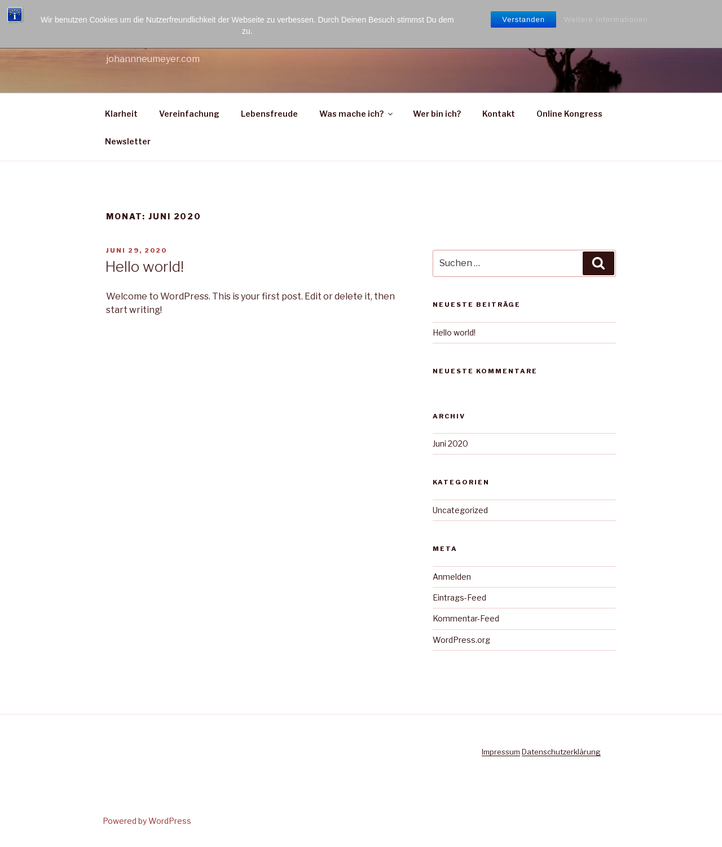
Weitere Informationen (606, 19)
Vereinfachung (189, 113)
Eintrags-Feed (459, 597)
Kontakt (498, 113)
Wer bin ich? (437, 113)
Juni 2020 (450, 443)
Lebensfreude (269, 113)
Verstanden (523, 19)
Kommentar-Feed (466, 618)
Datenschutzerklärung (561, 751)
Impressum (501, 751)
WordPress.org (461, 640)
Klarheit (121, 113)
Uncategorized (460, 510)
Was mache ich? (356, 113)
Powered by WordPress (147, 821)
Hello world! (144, 266)
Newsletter (128, 141)
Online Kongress (569, 113)
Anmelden (452, 576)
